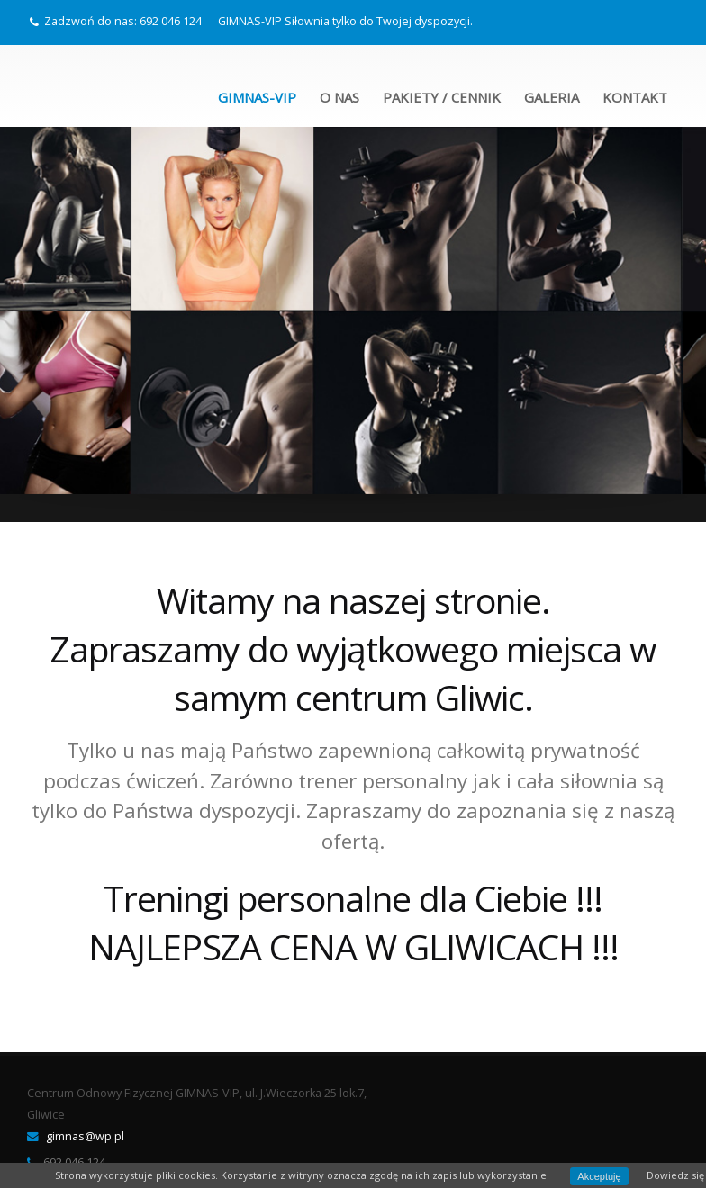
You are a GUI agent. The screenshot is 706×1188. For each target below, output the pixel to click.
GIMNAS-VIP (257, 97)
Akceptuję (598, 1176)
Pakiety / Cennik (442, 97)
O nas (339, 97)
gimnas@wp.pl (85, 1136)
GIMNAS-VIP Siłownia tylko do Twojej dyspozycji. (345, 21)
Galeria (551, 97)
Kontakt (634, 97)
